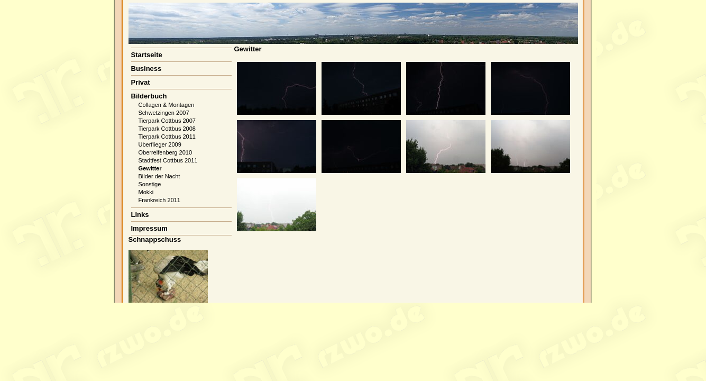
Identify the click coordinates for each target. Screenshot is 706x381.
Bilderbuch (149, 96)
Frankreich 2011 (160, 200)
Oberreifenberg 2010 (165, 152)
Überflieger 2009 (160, 144)
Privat (140, 82)
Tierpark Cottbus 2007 (167, 120)
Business (146, 68)
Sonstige (150, 184)
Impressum (149, 228)
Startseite (146, 55)
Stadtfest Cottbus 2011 (168, 160)
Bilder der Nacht (159, 176)
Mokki (146, 192)
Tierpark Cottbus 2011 (167, 136)
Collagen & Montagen (167, 105)
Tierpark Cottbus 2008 (167, 128)
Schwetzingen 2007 (164, 113)
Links (140, 215)
